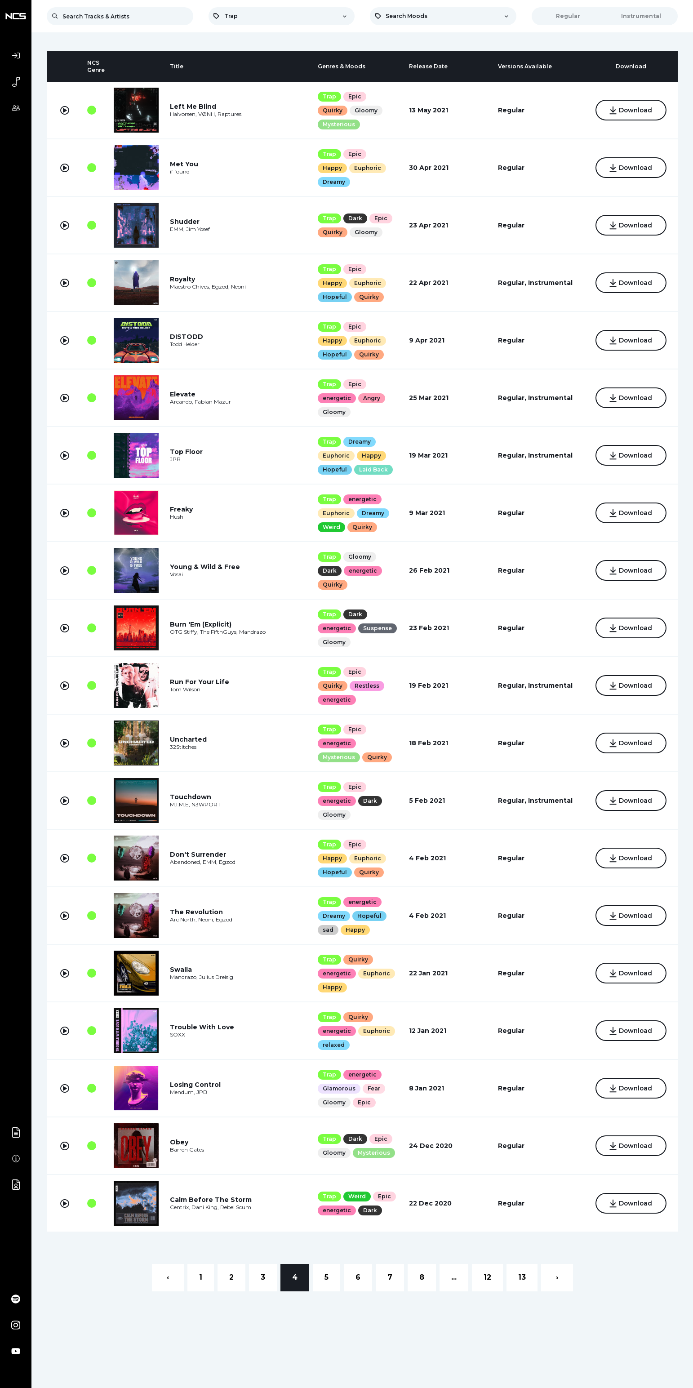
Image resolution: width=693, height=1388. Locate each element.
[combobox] (282, 16)
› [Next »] (557, 1277)
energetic (337, 398)
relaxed (334, 1044)
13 (522, 1277)
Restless (367, 685)
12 (487, 1277)
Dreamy (334, 181)
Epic (354, 96)
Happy (332, 168)
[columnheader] (65, 66)
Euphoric (367, 168)
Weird (331, 527)
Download (631, 111)
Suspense (377, 628)
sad (328, 929)
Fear (374, 1088)
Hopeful (335, 297)
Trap (329, 96)
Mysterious (339, 124)
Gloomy (366, 110)
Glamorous (339, 1088)
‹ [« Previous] (168, 1277)
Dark (355, 218)
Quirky (332, 110)
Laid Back (373, 469)
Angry (371, 398)
